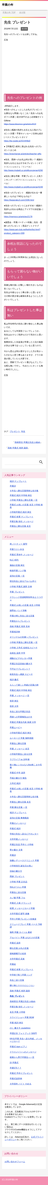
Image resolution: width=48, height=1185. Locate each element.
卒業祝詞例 (15, 632)
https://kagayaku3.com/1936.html (19, 200)
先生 (23, 431)
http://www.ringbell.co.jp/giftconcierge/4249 (23, 187)
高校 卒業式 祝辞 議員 (18, 448)
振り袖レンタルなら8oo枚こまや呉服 (26, 766)
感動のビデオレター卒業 (21, 658)
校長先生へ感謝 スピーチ (21, 674)
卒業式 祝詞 (15, 828)
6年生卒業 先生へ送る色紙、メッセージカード (26, 1040)
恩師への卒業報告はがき (21, 717)
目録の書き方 (16, 871)
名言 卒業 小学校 (17, 1012)
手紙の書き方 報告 (18, 778)
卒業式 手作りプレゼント (21, 1073)
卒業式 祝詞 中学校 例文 (21, 495)
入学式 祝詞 (15, 783)
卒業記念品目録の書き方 (21, 664)
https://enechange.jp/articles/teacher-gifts (22, 154)
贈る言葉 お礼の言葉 (19, 948)
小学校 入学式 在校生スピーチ (24, 648)
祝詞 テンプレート (18, 481)
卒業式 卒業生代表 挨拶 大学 (23, 722)
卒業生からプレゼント (20, 621)
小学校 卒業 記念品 (18, 882)
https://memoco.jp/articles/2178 (18, 217)
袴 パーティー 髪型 (18, 544)
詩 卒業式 (14, 1063)
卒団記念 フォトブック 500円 (23, 1033)
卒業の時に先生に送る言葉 (22, 616)
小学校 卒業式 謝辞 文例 (21, 586)
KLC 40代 (14, 560)
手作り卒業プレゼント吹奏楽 (23, 919)
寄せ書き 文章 (16, 850)
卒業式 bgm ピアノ (18, 1047)
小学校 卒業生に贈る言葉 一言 (24, 500)
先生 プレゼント (17, 996)
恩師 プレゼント (17, 876)
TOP (9, 12)
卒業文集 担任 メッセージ (21, 521)
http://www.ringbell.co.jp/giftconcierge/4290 (23, 170)
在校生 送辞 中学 (17, 653)
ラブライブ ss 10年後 (20, 759)
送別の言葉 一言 (17, 576)
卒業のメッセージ (18, 823)
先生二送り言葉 (17, 980)
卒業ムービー (16, 727)
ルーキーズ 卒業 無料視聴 (21, 738)
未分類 (24, 29)
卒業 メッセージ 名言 (19, 749)
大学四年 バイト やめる (20, 1084)
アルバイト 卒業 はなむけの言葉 (25, 938)
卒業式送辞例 (16, 1078)
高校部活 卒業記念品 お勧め (27, 442)
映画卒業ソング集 (18, 571)
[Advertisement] (24, 65)
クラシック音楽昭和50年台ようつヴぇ (26, 598)
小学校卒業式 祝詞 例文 (20, 512)
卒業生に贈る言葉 (18, 743)
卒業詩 (13, 486)
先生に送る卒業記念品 (20, 711)
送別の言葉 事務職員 (19, 818)
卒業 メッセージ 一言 (19, 696)
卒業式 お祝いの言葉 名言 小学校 (25, 605)
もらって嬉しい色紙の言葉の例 (24, 685)
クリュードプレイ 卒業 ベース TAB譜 (26, 925)
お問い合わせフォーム (15, 1162)
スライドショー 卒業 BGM (22, 1017)
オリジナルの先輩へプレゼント (24, 637)
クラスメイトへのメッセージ (23, 1052)
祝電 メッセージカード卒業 (22, 908)
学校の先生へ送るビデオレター (24, 834)
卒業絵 (13, 964)
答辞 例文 (14, 701)
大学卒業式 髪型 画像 (19, 914)
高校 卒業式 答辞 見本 (20, 626)
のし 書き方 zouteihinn (20, 1028)
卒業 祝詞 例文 (16, 1023)
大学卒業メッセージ (19, 839)
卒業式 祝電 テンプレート (21, 517)
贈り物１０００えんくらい (22, 985)
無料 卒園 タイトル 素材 (21, 932)
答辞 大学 (14, 706)
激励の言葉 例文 (17, 565)
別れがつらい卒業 (18, 887)
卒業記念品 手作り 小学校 (21, 844)
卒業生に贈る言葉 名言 (20, 526)
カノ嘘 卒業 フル (17, 898)
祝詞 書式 (14, 680)
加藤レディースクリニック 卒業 (24, 860)
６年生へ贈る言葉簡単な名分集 (24, 491)
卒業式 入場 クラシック (20, 903)
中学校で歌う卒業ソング (21, 975)
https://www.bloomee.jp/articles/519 (20, 124)
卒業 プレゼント (17, 592)
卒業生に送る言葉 (18, 892)
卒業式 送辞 (15, 943)
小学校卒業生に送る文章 (21, 754)
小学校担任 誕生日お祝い (21, 866)
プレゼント (15, 431)
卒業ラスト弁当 (17, 549)
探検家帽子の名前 (18, 953)
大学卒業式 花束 (17, 959)
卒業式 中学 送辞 (17, 773)
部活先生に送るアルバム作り (23, 581)
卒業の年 (7, 4)
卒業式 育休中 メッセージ (21, 555)
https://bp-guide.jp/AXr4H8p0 (17, 141)
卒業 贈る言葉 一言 (18, 807)
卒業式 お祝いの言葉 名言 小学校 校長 (26, 790)
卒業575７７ (15, 1068)
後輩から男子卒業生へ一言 (22, 1057)
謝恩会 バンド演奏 (18, 610)
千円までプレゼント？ (20, 669)
